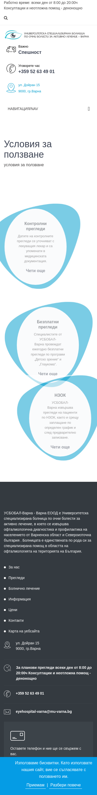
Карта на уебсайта (22, 631)
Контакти (14, 620)
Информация (17, 599)
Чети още (31, 270)
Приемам (35, 785)
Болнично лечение (22, 588)
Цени (10, 610)
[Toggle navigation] (89, 109)
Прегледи (14, 578)
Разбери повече (65, 785)
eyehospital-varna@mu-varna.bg (44, 711)
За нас (12, 567)
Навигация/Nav (23, 109)
